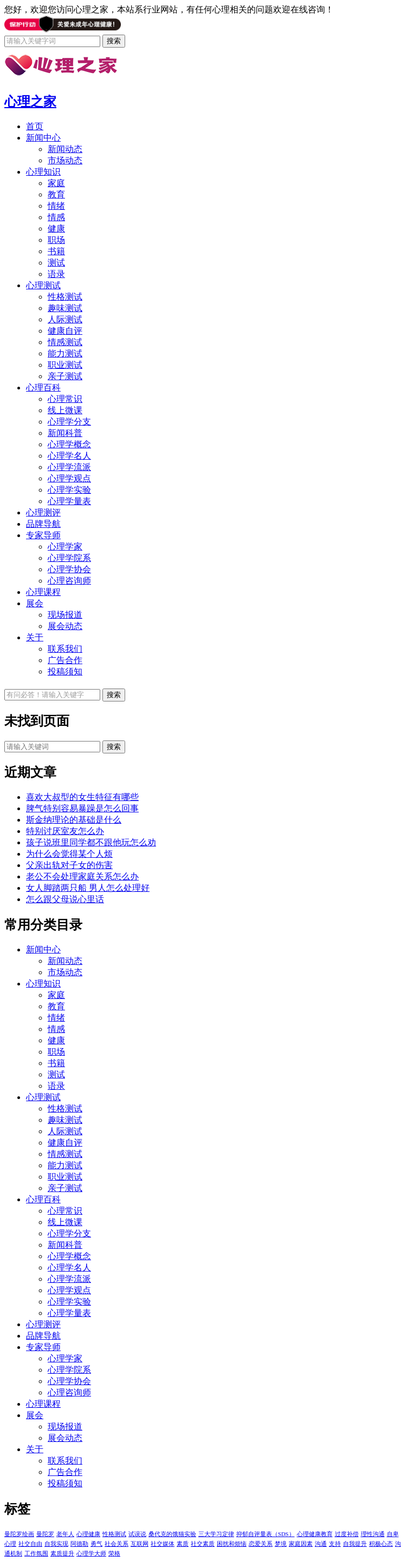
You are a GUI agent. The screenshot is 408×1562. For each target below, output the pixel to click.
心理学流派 (69, 467)
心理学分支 (69, 421)
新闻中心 (43, 137)
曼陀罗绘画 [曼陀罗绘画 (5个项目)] (19, 1534)
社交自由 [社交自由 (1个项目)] (30, 1544)
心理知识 (43, 171)
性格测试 (65, 296)
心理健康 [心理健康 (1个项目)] (88, 1534)
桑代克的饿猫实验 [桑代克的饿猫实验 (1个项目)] (172, 1534)
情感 (56, 217)
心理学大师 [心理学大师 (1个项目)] (91, 1554)
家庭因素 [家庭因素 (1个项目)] (301, 1544)
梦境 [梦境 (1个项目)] (281, 1544)
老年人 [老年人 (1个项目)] (65, 1534)
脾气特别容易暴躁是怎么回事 (82, 808)
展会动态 (65, 626)
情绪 (56, 205)
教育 (56, 194)
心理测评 (43, 512)
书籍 (56, 251)
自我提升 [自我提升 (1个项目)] (355, 1544)
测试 (56, 262)
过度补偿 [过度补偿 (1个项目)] (347, 1534)
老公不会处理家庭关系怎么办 (82, 876)
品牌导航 (43, 523)
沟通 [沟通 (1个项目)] (321, 1544)
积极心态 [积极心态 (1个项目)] (381, 1544)
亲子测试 (65, 376)
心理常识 (65, 398)
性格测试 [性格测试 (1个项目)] (114, 1534)
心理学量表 (69, 501)
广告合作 (65, 660)
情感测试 (65, 342)
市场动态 (65, 160)
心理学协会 (69, 569)
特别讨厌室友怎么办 (65, 831)
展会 (34, 603)
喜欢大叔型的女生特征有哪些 (82, 797)
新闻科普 (65, 433)
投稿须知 (65, 671)
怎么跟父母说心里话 (65, 899)
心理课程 (43, 592)
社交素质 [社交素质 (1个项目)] (203, 1544)
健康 (56, 228)
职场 (56, 239)
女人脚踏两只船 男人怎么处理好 (88, 887)
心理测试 (43, 285)
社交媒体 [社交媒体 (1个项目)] (162, 1544)
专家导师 (43, 535)
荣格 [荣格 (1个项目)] (114, 1554)
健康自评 (65, 330)
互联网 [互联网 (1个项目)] (139, 1544)
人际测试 (65, 319)
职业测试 (65, 364)
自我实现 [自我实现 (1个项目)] (56, 1544)
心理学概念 (69, 444)
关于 (34, 637)
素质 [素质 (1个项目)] (183, 1544)
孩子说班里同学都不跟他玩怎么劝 (91, 842)
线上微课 (65, 410)
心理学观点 (69, 478)
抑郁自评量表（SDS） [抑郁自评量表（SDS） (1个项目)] (265, 1534)
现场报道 (65, 614)
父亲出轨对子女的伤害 (69, 865)
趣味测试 (65, 308)
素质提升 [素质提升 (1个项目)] (62, 1554)
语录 (56, 274)
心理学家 (65, 546)
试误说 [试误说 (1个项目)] (137, 1534)
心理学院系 (69, 557)
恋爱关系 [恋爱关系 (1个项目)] (261, 1544)
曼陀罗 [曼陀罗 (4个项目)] (45, 1534)
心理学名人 (69, 455)
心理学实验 (69, 489)
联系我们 (65, 648)
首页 (34, 126)
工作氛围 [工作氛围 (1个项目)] (36, 1554)
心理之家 (30, 102)
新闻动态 (65, 149)
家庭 (56, 183)
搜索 (114, 747)
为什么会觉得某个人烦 (69, 853)
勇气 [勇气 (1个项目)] (96, 1544)
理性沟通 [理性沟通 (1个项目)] (373, 1534)
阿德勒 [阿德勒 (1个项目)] (79, 1544)
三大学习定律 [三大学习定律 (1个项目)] (216, 1534)
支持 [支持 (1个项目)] (335, 1544)
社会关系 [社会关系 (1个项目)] (116, 1544)
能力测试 (65, 353)
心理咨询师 (69, 580)
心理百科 (43, 387)
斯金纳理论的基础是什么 (73, 819)
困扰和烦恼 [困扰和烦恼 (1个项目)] (232, 1544)
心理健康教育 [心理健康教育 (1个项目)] (315, 1534)
